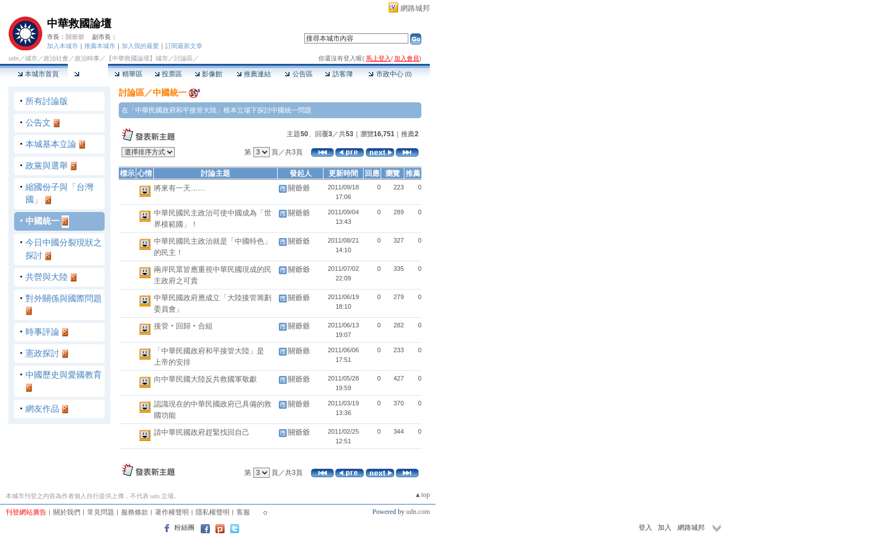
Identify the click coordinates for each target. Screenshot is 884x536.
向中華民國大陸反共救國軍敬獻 (205, 379)
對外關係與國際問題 (63, 298)
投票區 (168, 74)
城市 (31, 58)
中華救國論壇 (79, 23)
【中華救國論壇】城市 (137, 58)
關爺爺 (75, 36)
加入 (664, 527)
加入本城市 (62, 45)
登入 (645, 527)
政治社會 (56, 58)
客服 (243, 512)
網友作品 (42, 408)
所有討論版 (46, 101)
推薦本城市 (99, 45)
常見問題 (100, 512)
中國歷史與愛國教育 (63, 374)
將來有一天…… (179, 188)
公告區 (298, 74)
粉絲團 (184, 527)
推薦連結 (253, 74)
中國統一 (42, 221)
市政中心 (390, 74)
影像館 (208, 74)
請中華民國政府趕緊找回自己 (201, 432)
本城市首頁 (38, 74)
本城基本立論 (50, 144)
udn (13, 58)
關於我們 (66, 512)
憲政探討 (42, 353)
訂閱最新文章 (183, 45)
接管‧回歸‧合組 (183, 326)
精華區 (128, 74)
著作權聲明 (172, 512)
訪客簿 (338, 74)
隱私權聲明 (213, 512)
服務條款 (134, 512)
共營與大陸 (46, 277)
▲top (422, 495)
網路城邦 (415, 8)
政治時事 (87, 58)
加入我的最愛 (140, 45)
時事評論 (42, 331)
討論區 (88, 74)
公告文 (38, 122)
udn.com (418, 512)
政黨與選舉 (46, 165)
